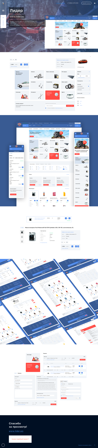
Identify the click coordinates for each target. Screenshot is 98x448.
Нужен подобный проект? (20, 439)
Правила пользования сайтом (84, 445)
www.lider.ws (17, 16)
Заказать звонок (86, 3)
